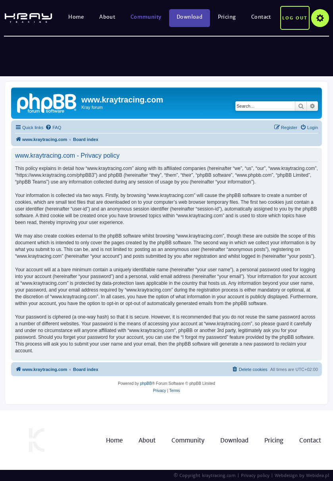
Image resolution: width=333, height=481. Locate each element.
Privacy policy (255, 475)
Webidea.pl (317, 475)
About (107, 17)
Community (146, 17)
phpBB (146, 383)
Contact (261, 17)
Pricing (227, 17)
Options (320, 18)
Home (76, 17)
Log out (295, 18)
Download (189, 17)
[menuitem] (53, 127)
